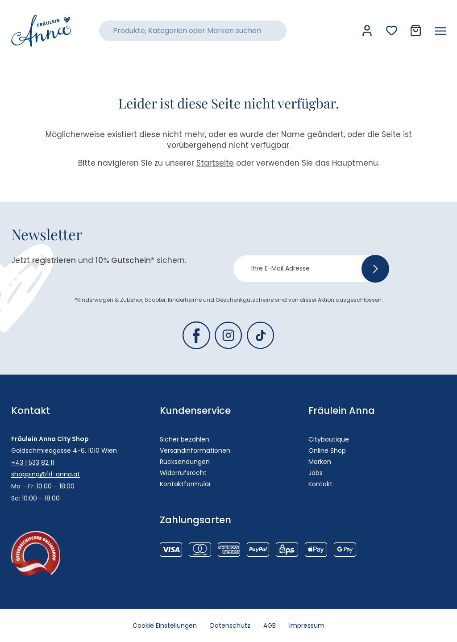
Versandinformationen (195, 450)
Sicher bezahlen (184, 439)
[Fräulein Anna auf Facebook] (196, 335)
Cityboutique (328, 439)
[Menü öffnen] (440, 30)
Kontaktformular (185, 484)
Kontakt (320, 484)
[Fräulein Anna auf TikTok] (260, 335)
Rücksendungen (185, 462)
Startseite (215, 163)
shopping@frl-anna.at (45, 474)
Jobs (315, 473)
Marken (319, 462)
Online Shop (327, 450)
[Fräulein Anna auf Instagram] (228, 335)
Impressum (307, 625)
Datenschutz (230, 625)
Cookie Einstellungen (165, 625)
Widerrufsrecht (183, 473)
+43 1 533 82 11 (32, 462)
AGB (270, 625)
